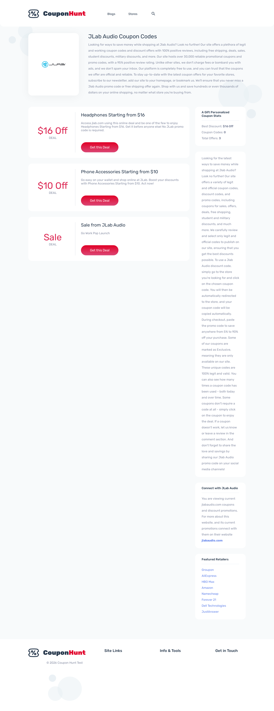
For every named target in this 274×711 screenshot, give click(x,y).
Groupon (208, 570)
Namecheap (210, 593)
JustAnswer (210, 611)
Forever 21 (209, 599)
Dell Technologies (214, 605)
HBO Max (208, 582)
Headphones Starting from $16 (113, 115)
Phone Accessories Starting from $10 (119, 171)
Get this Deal (99, 147)
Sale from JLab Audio (103, 225)
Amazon (207, 588)
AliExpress (209, 576)
